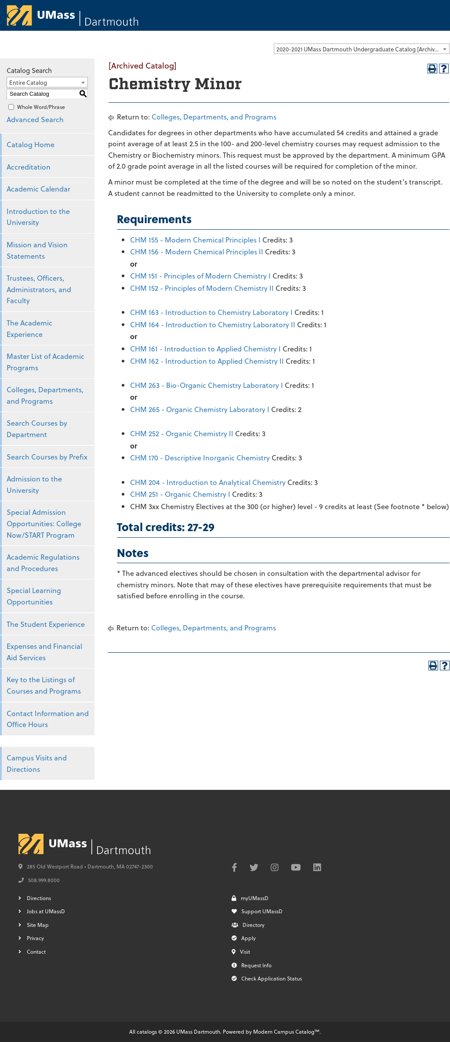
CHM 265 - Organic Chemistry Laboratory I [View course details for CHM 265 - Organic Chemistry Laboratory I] (199, 409)
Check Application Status (267, 978)
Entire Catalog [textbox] (28, 82)
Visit (241, 951)
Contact (36, 951)
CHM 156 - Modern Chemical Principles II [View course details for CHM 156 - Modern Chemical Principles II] (196, 251)
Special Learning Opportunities (34, 596)
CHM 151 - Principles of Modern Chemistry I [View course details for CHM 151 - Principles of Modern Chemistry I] (200, 276)
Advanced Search (35, 119)
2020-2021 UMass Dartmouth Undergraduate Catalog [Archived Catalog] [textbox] (362, 49)
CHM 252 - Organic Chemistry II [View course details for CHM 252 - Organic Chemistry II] (181, 433)
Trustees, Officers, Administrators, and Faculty (39, 289)
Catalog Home (30, 144)
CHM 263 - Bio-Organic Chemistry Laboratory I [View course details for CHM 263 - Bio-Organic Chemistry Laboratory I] (206, 385)
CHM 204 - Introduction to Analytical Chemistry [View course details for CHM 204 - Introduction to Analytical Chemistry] (208, 482)
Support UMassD (257, 911)
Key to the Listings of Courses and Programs (44, 685)
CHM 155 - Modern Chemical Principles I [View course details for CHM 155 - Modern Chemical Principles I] (195, 240)
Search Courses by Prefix (47, 457)
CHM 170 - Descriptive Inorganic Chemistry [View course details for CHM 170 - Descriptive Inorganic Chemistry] (200, 457)
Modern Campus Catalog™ (286, 1031)
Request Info (252, 965)
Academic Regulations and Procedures (43, 562)
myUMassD (250, 898)
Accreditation (29, 167)
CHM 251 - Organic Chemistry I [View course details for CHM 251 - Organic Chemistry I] (180, 494)
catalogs (147, 1031)
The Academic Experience (29, 328)
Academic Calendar (38, 189)
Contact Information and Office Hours (48, 719)
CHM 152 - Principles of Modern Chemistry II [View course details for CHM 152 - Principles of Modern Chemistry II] (202, 288)
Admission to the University (34, 484)
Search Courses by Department (37, 428)
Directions (39, 898)
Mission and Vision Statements (37, 250)
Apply (244, 938)
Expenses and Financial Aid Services (44, 651)
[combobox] (362, 48)
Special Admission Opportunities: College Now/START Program (44, 523)
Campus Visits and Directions (37, 763)
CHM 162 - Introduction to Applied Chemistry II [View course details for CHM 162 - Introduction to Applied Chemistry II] (207, 361)
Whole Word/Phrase (41, 107)
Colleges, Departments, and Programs (45, 395)
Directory (248, 925)
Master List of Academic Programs (45, 362)
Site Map (38, 925)
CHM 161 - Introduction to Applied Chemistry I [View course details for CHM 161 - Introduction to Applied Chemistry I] (205, 349)
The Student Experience (46, 624)
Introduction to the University (38, 217)
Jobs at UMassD (46, 911)
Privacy (35, 938)
